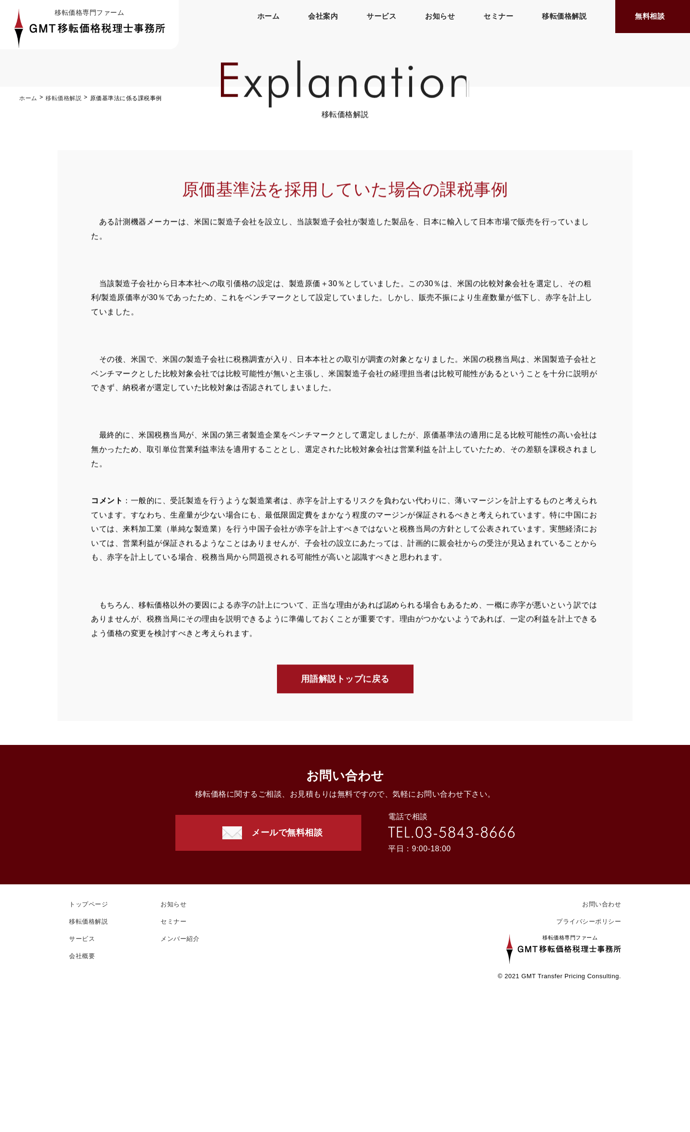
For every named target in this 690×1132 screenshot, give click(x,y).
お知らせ (440, 16)
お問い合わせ (601, 904)
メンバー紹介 (180, 938)
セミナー (498, 16)
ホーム (268, 16)
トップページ (88, 904)
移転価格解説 (564, 16)
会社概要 (82, 956)
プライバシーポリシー (588, 921)
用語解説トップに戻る (345, 681)
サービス (381, 16)
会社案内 (323, 16)
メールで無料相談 (287, 832)
